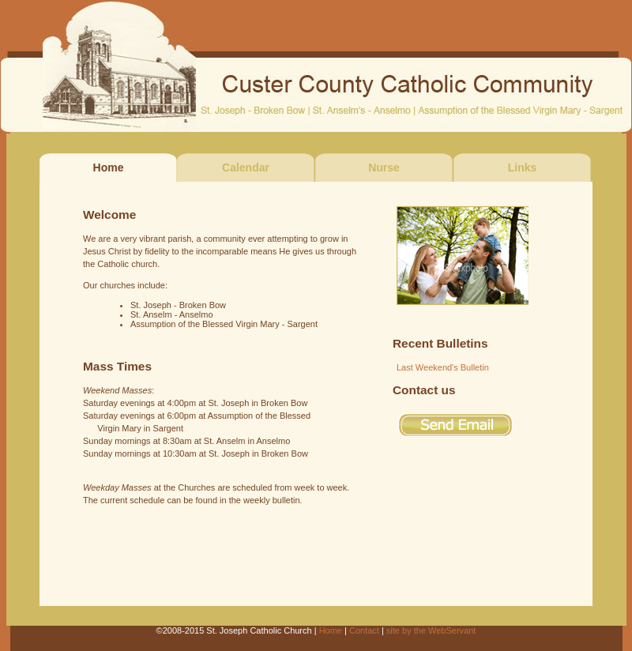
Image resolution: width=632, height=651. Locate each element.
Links (522, 167)
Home (330, 630)
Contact (364, 630)
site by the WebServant (431, 630)
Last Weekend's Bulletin (443, 367)
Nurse (384, 167)
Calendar (245, 167)
